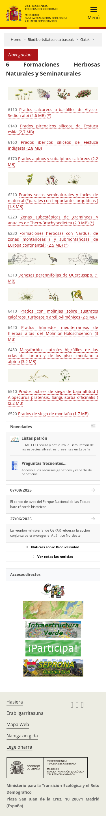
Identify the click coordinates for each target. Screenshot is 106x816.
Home (16, 39)
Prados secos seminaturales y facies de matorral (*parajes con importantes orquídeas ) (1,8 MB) (53, 200)
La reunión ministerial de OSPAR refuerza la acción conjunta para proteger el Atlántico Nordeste (50, 533)
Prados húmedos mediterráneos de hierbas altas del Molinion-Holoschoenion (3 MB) (53, 333)
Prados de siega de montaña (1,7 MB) (53, 413)
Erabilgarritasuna (25, 713)
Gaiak (85, 39)
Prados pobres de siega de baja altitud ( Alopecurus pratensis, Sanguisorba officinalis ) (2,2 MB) (53, 397)
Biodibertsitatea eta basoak (51, 39)
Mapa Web (18, 724)
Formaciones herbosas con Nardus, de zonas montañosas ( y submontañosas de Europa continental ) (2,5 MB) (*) (53, 239)
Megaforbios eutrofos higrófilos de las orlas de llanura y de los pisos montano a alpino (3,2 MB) (53, 355)
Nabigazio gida (22, 736)
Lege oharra (19, 747)
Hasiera (15, 702)
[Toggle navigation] (92, 13)
